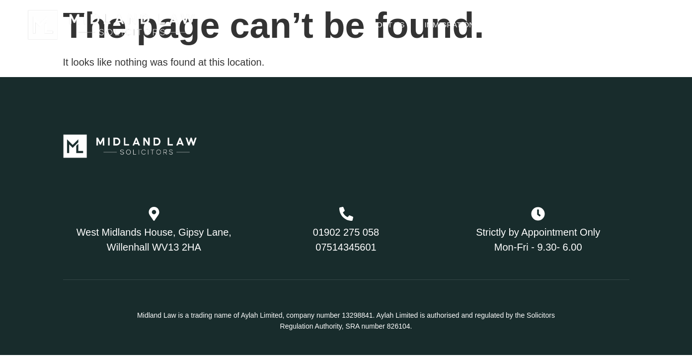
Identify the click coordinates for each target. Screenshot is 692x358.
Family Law (528, 24)
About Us (385, 24)
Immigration (455, 25)
